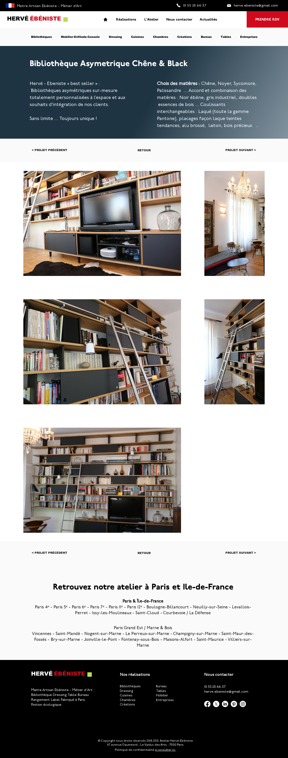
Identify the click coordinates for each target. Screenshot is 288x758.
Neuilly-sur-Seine (210, 607)
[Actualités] (208, 19)
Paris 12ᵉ (134, 607)
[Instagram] (243, 704)
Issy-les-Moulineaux (111, 613)
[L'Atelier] (151, 19)
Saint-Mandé (68, 634)
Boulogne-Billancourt (167, 607)
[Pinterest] (234, 704)
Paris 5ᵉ (60, 607)
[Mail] (229, 5)
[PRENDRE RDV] (267, 19)
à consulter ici (165, 750)
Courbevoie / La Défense (187, 613)
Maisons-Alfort (177, 640)
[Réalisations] (126, 19)
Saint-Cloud (147, 613)
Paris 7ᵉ (97, 607)
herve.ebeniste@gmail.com (226, 692)
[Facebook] (207, 704)
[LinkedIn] (225, 704)
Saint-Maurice (210, 640)
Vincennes (41, 634)
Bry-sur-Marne (65, 640)
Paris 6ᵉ (79, 607)
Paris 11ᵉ (116, 607)
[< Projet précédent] (49, 150)
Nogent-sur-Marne (102, 634)
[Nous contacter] (179, 19)
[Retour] (144, 150)
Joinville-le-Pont (100, 640)
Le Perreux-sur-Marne (147, 634)
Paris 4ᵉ (42, 607)
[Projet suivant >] (240, 150)
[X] (216, 704)
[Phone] (178, 5)
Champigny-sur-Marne (195, 634)
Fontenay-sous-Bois (140, 640)
